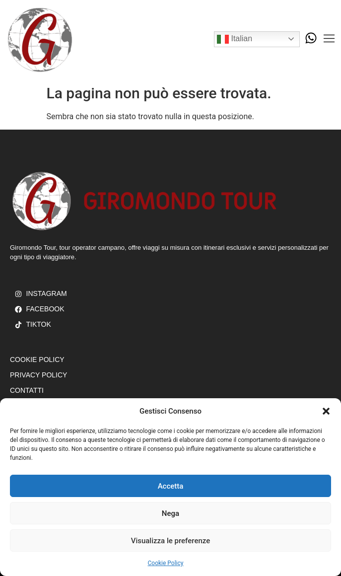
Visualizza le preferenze (170, 540)
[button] (326, 411)
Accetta (171, 486)
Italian (234, 39)
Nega (170, 513)
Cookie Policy (166, 563)
